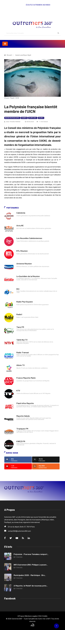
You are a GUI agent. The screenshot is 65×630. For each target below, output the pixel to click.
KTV (18, 390)
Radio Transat (22, 352)
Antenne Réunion (24, 263)
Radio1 (19, 314)
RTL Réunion (22, 251)
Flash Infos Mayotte (25, 403)
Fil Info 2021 (32, 117)
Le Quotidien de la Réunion (28, 276)
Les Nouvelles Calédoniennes (29, 238)
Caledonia (20, 213)
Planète (24, 117)
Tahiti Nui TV (22, 340)
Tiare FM (20, 327)
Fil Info (41, 117)
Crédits (44, 616)
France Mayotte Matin (26, 378)
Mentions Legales (31, 616)
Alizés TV (20, 365)
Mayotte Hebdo (23, 416)
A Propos (21, 616)
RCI (17, 289)
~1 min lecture (42, 121)
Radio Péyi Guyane (24, 301)
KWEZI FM (20, 441)
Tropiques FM (22, 428)
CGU (39, 616)
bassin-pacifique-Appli (12, 117)
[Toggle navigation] (5, 44)
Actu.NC (20, 225)
